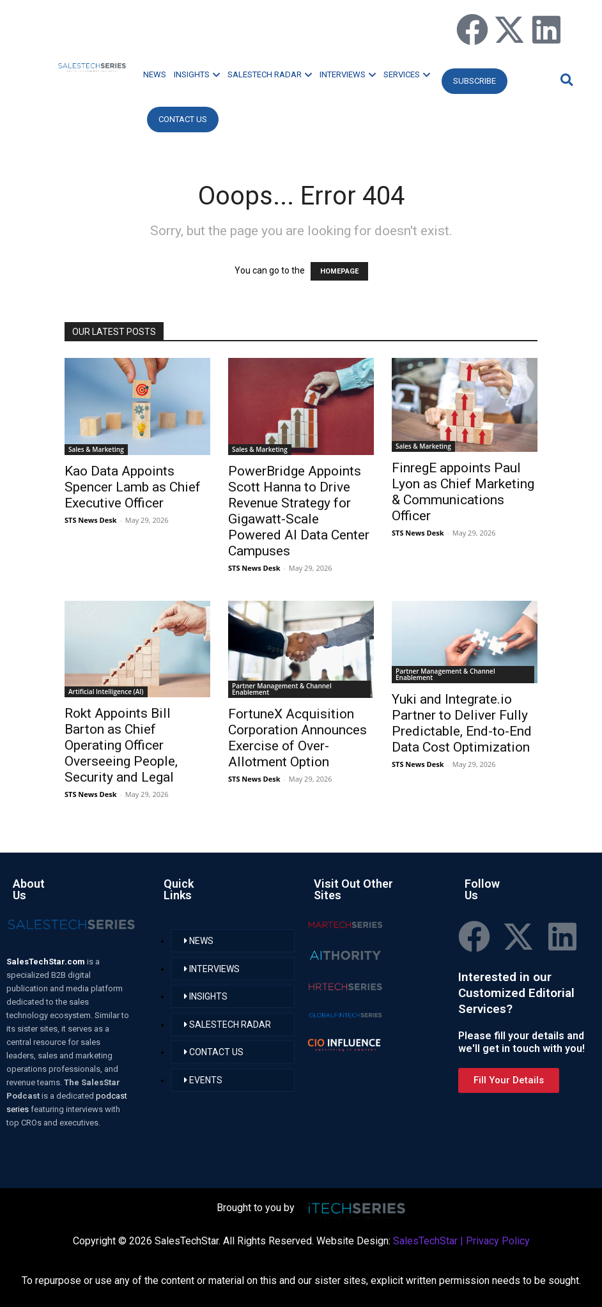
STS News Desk (90, 520)
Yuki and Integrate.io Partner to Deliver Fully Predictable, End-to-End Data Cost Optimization (462, 723)
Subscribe (474, 81)
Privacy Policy (498, 1241)
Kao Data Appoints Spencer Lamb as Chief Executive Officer (133, 487)
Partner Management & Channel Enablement (282, 689)
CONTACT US (182, 119)
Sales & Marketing (96, 449)
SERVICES (406, 74)
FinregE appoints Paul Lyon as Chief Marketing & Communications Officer (463, 491)
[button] (565, 79)
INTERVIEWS (348, 74)
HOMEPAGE (339, 271)
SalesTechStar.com (46, 961)
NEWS (154, 74)
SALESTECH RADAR (270, 74)
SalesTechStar (425, 1241)
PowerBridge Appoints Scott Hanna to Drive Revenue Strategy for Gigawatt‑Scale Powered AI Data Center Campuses (298, 511)
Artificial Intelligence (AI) (106, 691)
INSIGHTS (197, 74)
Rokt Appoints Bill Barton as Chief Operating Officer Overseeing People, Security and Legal (121, 745)
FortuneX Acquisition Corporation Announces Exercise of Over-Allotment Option (297, 738)
